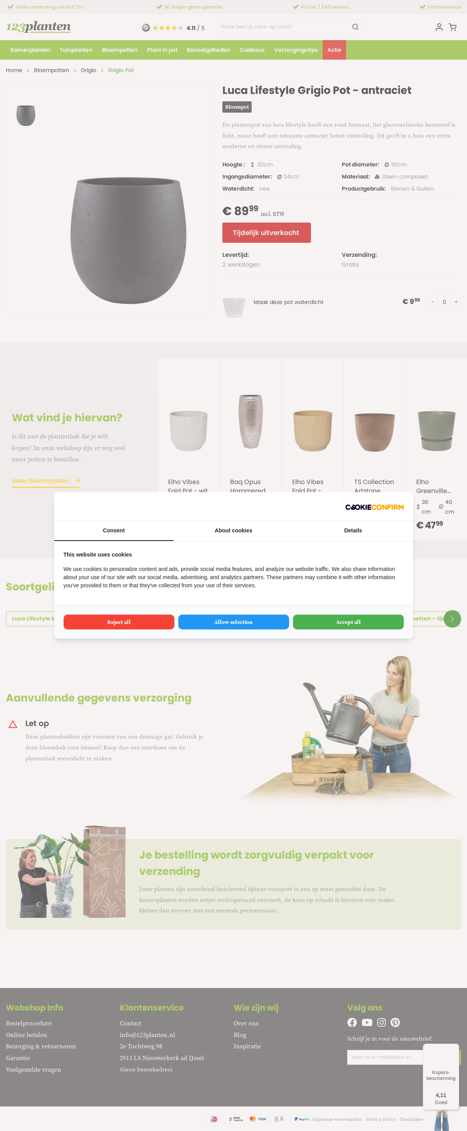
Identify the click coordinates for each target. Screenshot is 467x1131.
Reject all (119, 622)
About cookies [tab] (233, 530)
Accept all (348, 622)
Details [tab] (353, 530)
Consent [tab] (114, 530)
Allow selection (233, 622)
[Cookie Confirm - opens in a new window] (374, 506)
